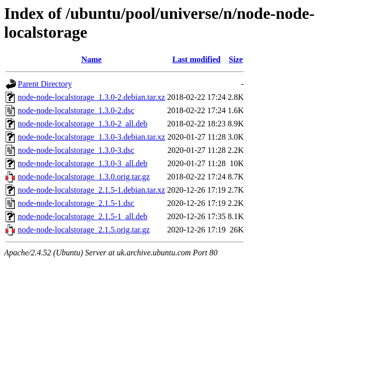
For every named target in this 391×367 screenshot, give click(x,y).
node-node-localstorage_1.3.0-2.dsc (76, 110)
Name (91, 59)
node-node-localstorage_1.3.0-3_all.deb (83, 163)
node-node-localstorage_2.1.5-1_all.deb (83, 216)
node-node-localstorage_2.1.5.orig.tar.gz (84, 229)
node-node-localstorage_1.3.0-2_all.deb (83, 123)
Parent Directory (45, 84)
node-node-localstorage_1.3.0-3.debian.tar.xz (91, 137)
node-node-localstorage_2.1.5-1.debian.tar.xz (91, 190)
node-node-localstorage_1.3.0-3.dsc (76, 150)
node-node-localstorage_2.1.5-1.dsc (76, 203)
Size (236, 59)
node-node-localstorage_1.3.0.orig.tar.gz (84, 176)
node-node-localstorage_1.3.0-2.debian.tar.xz (91, 97)
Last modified (196, 59)
